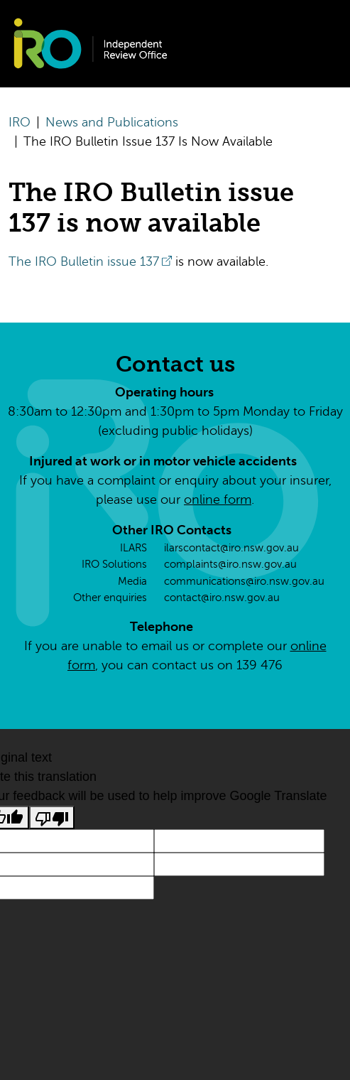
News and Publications (111, 122)
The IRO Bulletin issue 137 (84, 261)
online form (217, 499)
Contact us (175, 364)
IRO (20, 122)
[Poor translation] (52, 817)
